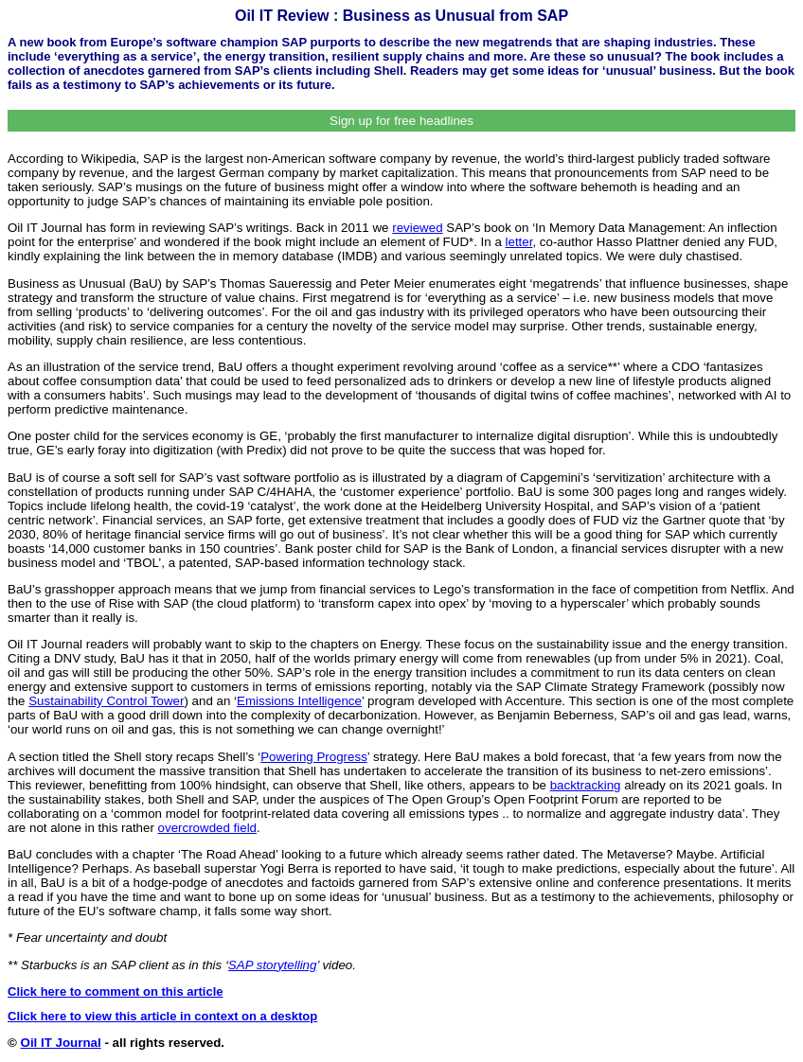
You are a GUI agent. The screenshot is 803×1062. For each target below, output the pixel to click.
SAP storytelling (272, 965)
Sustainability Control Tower (106, 701)
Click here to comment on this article (115, 991)
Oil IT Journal (61, 1042)
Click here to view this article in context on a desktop (162, 1016)
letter (519, 242)
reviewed (417, 228)
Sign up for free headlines (401, 121)
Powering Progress (313, 757)
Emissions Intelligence (299, 701)
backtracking (585, 785)
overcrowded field (207, 828)
